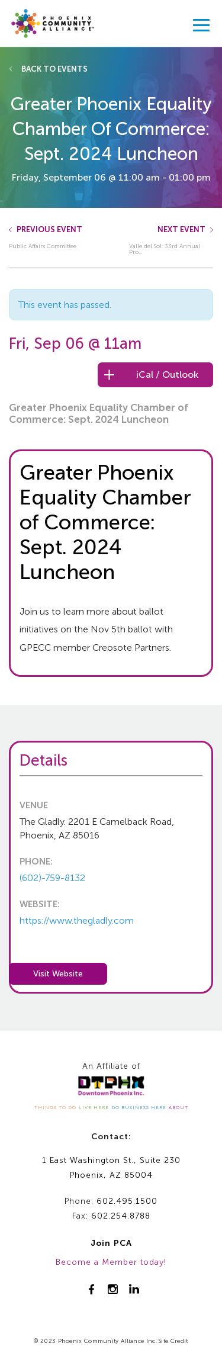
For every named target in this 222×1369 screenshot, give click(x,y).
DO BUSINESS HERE (138, 1107)
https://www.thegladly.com (77, 920)
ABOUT (178, 1107)
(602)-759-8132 (52, 877)
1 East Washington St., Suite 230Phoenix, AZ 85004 (111, 1167)
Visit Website (58, 974)
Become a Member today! (111, 1262)
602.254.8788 (120, 1216)
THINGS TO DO (55, 1107)
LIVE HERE (94, 1107)
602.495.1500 (126, 1201)
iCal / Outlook (167, 374)
